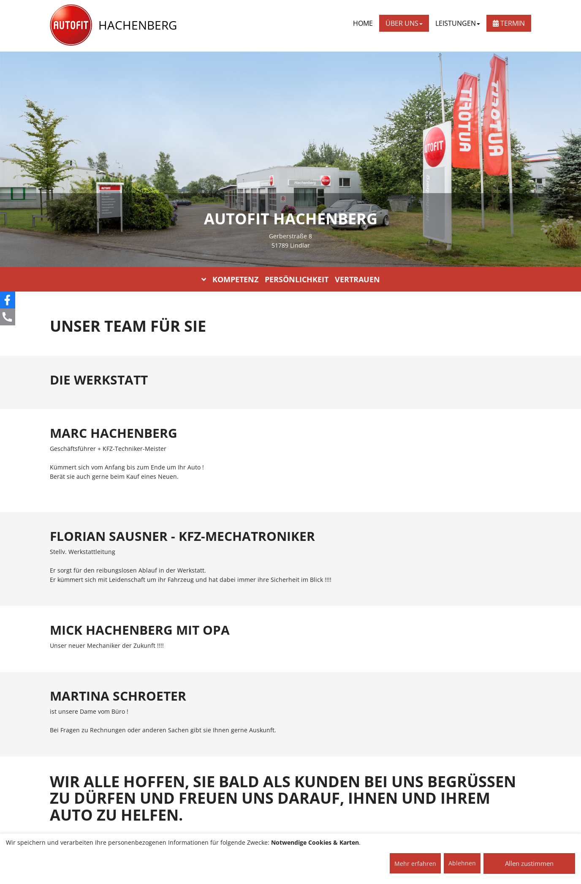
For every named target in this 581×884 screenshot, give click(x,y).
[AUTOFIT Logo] (70, 25)
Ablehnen (462, 863)
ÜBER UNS (404, 23)
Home (363, 23)
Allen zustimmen (529, 863)
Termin (509, 23)
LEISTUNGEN (457, 23)
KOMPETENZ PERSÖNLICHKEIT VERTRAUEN (290, 279)
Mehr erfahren (415, 863)
